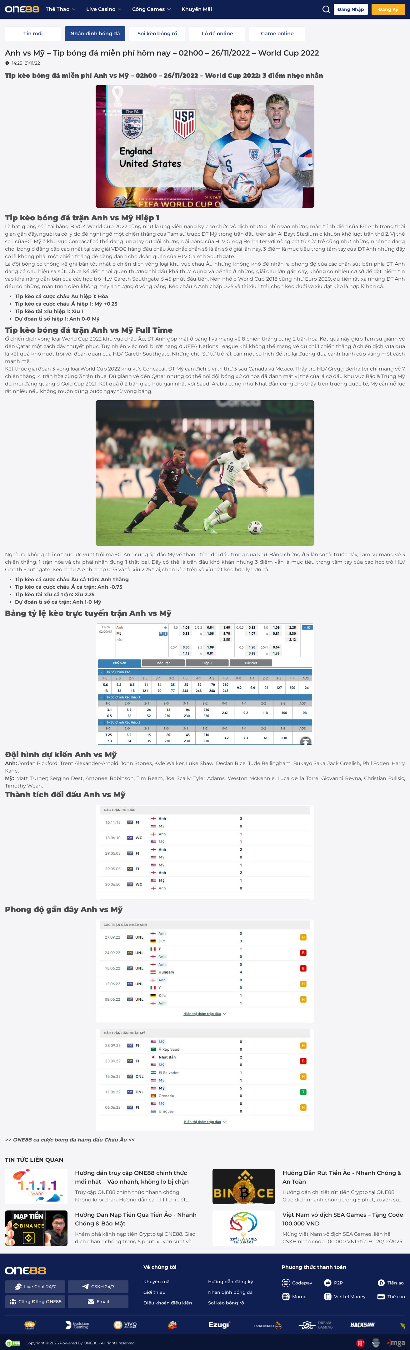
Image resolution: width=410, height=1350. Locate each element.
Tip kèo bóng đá (32, 75)
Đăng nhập (351, 9)
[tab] (33, 33)
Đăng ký (388, 9)
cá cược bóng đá (54, 1140)
